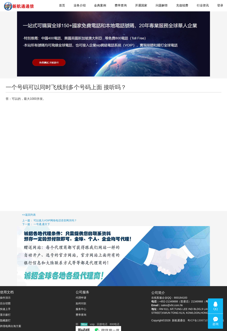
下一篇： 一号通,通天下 (25, 224)
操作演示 (5, 297)
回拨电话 (102, 324)
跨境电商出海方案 (10, 326)
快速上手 (5, 309)
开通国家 (141, 5)
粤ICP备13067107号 (198, 320)
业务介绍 (80, 5)
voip (92, 324)
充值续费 (182, 5)
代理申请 (81, 297)
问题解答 (162, 5)
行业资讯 (203, 5)
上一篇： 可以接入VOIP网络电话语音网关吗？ (38, 220)
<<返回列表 (18, 214)
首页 (62, 5)
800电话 (114, 324)
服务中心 (81, 309)
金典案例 (100, 5)
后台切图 (5, 303)
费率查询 (121, 5)
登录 (220, 5)
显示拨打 (5, 314)
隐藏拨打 (5, 320)
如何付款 (81, 303)
